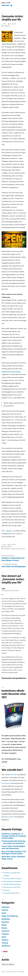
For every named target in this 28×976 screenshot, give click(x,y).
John (4, 24)
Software (5, 934)
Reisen (4, 928)
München (5, 922)
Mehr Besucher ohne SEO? (12, 887)
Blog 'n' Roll (6, 3)
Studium (5, 940)
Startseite (5, 5)
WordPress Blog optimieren (12, 884)
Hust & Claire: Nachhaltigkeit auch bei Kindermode (13, 847)
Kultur (4, 546)
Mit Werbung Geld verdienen (12, 881)
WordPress (6, 946)
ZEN (24, 548)
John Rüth (13, 775)
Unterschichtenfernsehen (11, 893)
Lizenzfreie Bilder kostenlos (12, 878)
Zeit (21, 548)
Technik (5, 943)
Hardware (5, 907)
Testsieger (6, 890)
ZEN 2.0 (9, 531)
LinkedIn (10, 817)
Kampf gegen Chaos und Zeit (11, 372)
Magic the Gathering (10, 916)
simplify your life (15, 548)
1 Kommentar (6, 26)
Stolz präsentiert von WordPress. (16, 971)
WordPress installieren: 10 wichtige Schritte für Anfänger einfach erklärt (14, 836)
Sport (4, 937)
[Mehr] (11, 6)
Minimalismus (7, 548)
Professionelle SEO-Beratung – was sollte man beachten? (13, 842)
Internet (5, 910)
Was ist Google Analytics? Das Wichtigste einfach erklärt (14, 852)
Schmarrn (9, 546)
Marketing (6, 919)
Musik (4, 925)
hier (15, 398)
